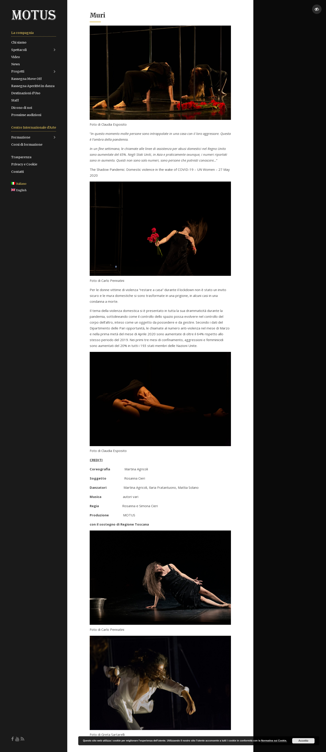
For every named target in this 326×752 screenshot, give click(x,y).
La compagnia (22, 33)
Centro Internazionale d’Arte (33, 127)
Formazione (20, 137)
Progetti (17, 71)
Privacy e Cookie (24, 164)
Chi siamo (18, 42)
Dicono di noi (21, 108)
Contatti (17, 172)
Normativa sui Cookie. (274, 740)
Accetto (303, 740)
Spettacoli (19, 50)
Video (15, 57)
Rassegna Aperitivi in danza (32, 86)
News (15, 64)
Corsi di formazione (26, 145)
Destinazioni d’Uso (25, 93)
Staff (15, 100)
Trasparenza (21, 157)
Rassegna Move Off (26, 79)
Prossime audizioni (26, 115)
